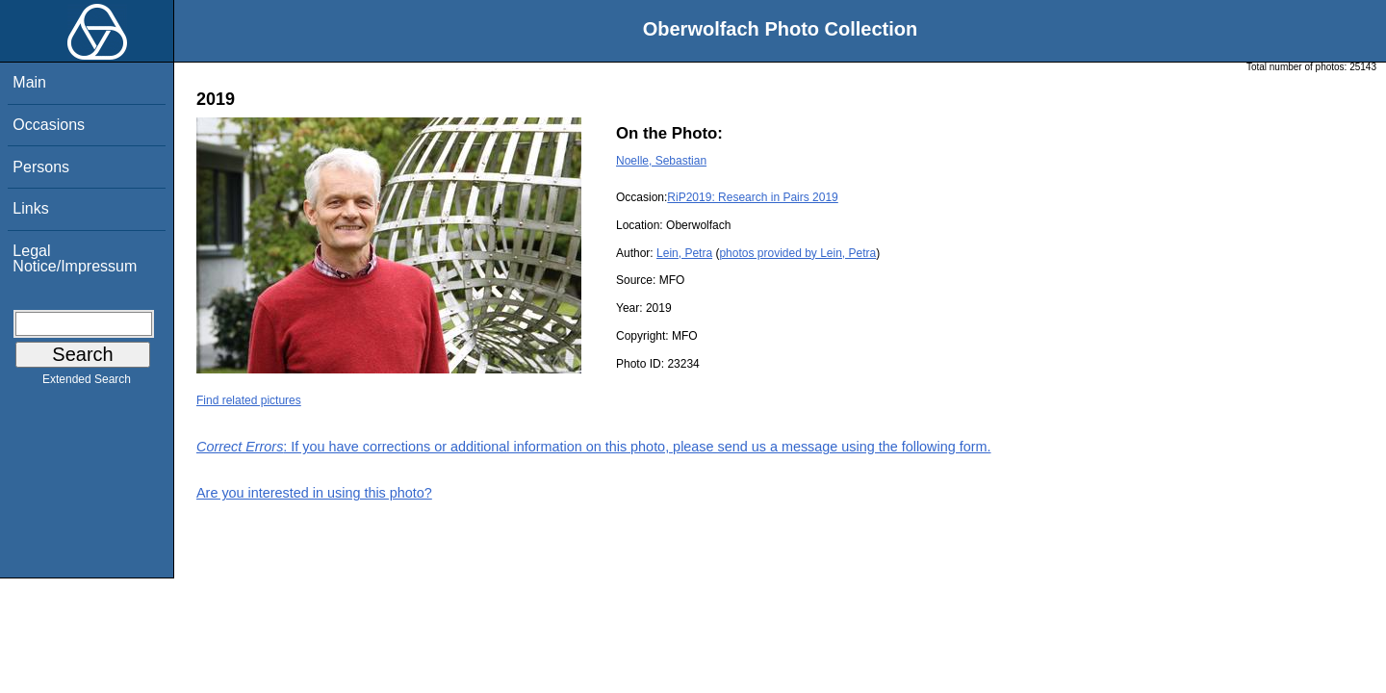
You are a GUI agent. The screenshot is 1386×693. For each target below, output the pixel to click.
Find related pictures (248, 400)
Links (30, 208)
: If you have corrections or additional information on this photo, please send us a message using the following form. (593, 446)
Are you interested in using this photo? (314, 492)
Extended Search (86, 383)
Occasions (49, 124)
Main (29, 82)
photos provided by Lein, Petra (797, 253)
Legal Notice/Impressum (75, 258)
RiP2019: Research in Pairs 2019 (752, 197)
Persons (41, 167)
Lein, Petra (684, 253)
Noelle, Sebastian (661, 160)
